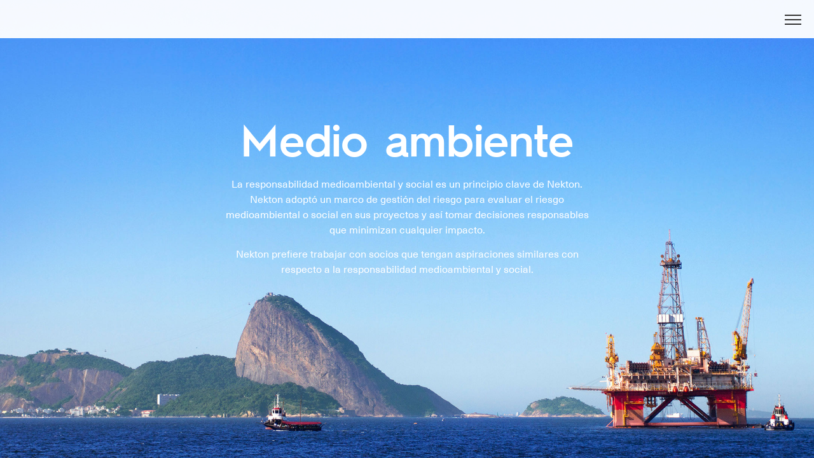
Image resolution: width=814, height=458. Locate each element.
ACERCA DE (360, 28)
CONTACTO (680, 28)
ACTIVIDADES (437, 28)
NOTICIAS (510, 28)
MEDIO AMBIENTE (593, 28)
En (740, 27)
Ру (765, 27)
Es (789, 27)
